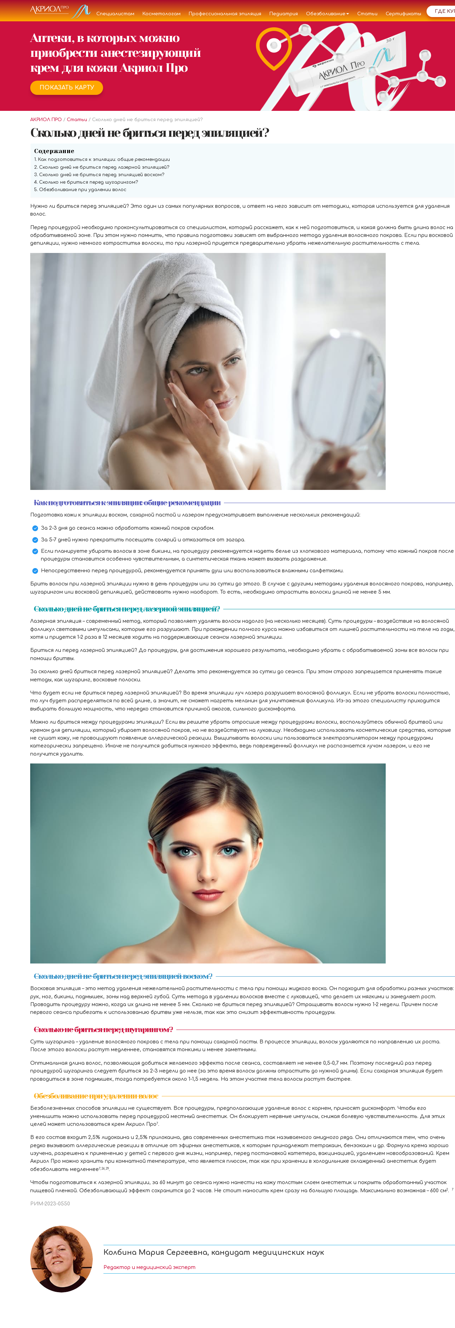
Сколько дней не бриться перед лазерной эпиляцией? (104, 167)
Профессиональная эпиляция (225, 13)
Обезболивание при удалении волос (83, 189)
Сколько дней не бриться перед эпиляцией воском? (101, 174)
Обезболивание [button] (327, 13)
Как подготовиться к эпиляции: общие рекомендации (104, 159)
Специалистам (115, 13)
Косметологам (162, 13)
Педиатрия (283, 13)
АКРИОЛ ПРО (46, 119)
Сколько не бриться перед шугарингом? (88, 182)
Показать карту (66, 88)
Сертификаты (403, 13)
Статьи (367, 13)
